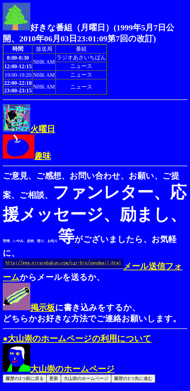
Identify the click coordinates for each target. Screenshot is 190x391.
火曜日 (29, 128)
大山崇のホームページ (59, 368)
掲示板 (29, 307)
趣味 (27, 155)
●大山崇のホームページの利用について (77, 338)
